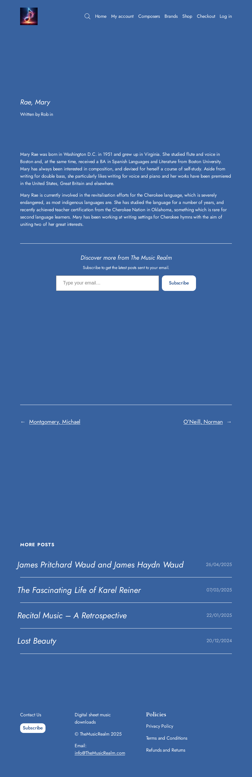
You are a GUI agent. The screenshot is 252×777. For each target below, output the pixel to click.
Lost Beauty (36, 641)
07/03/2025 (219, 589)
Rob (45, 114)
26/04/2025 (219, 564)
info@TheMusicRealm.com (100, 753)
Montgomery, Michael (54, 422)
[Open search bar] (87, 16)
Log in (226, 16)
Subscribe (179, 283)
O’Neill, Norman (203, 422)
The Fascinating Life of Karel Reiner (79, 590)
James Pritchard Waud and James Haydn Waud (100, 565)
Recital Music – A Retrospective (72, 615)
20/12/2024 (219, 640)
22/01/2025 (219, 615)
